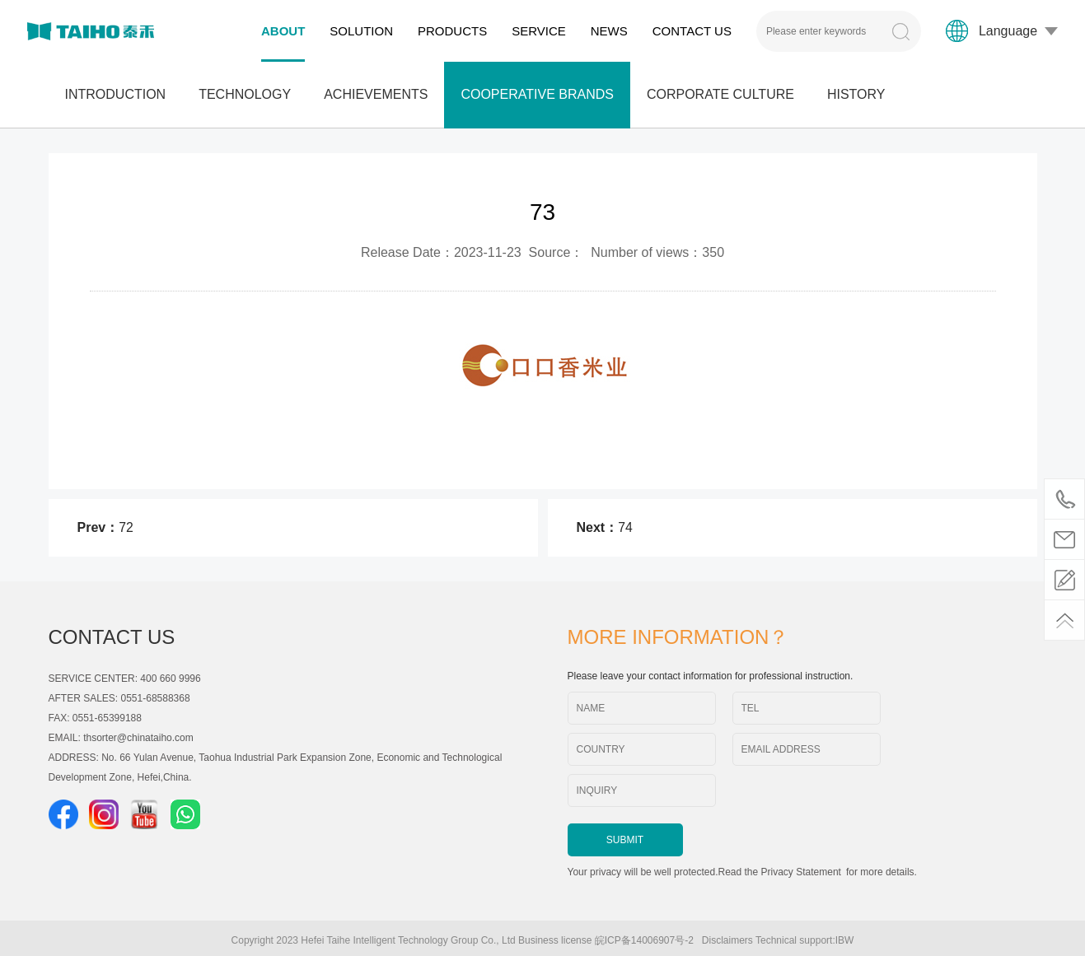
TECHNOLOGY (245, 94)
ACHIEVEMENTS (376, 94)
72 (126, 527)
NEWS (609, 31)
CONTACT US (692, 31)
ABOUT (283, 31)
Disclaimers (727, 940)
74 (625, 527)
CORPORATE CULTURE (720, 94)
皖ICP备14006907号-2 (647, 940)
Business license (555, 940)
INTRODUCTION (115, 94)
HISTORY (856, 94)
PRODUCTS (452, 31)
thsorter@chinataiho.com (138, 738)
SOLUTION (361, 31)
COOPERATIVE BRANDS (537, 94)
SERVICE (539, 31)
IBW (844, 940)
